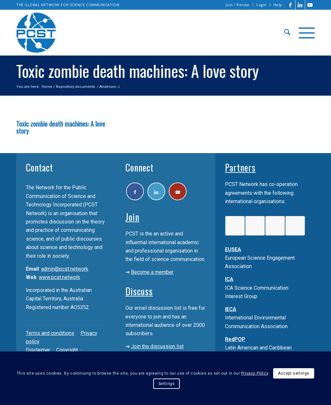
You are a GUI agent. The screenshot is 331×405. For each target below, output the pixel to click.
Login (261, 4)
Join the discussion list (157, 346)
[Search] (287, 32)
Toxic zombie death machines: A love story (60, 127)
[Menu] (304, 32)
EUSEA (233, 249)
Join (132, 216)
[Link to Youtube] (310, 5)
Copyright (67, 350)
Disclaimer (38, 350)
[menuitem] (237, 4)
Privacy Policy (254, 373)
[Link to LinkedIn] (300, 5)
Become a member (152, 272)
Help (277, 4)
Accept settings (293, 373)
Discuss (139, 291)
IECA (230, 309)
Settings (166, 383)
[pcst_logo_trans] (36, 32)
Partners (240, 167)
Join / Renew (238, 4)
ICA (229, 279)
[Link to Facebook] (290, 5)
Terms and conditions (50, 333)
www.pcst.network (59, 277)
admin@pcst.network (64, 269)
